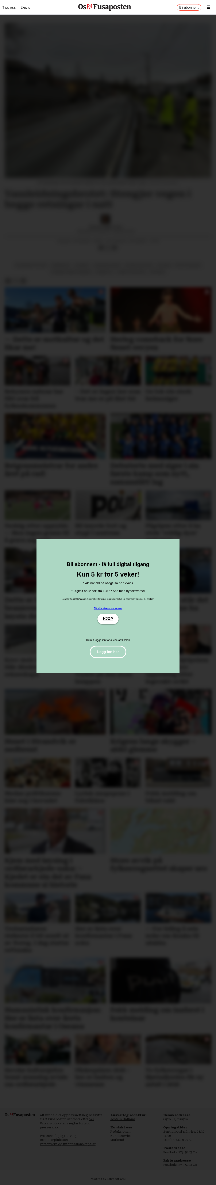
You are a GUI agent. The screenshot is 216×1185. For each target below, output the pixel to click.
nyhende (81, 265)
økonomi (157, 272)
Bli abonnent (189, 7)
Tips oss (9, 7)
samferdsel (61, 265)
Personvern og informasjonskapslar (68, 1144)
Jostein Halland (122, 1119)
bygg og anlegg (188, 265)
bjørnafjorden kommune (71, 272)
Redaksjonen (120, 1131)
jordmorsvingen (106, 265)
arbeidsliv (104, 272)
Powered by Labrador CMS (108, 1179)
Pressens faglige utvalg (58, 1135)
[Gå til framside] (104, 7)
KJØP (108, 619)
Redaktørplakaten (54, 1140)
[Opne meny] (209, 7)
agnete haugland (131, 272)
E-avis (25, 7)
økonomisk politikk (31, 265)
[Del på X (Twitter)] (108, 248)
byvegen (164, 265)
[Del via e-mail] (114, 248)
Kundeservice (120, 1135)
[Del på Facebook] (101, 248)
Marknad (117, 1140)
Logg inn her (108, 652)
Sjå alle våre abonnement (108, 608)
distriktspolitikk (138, 265)
